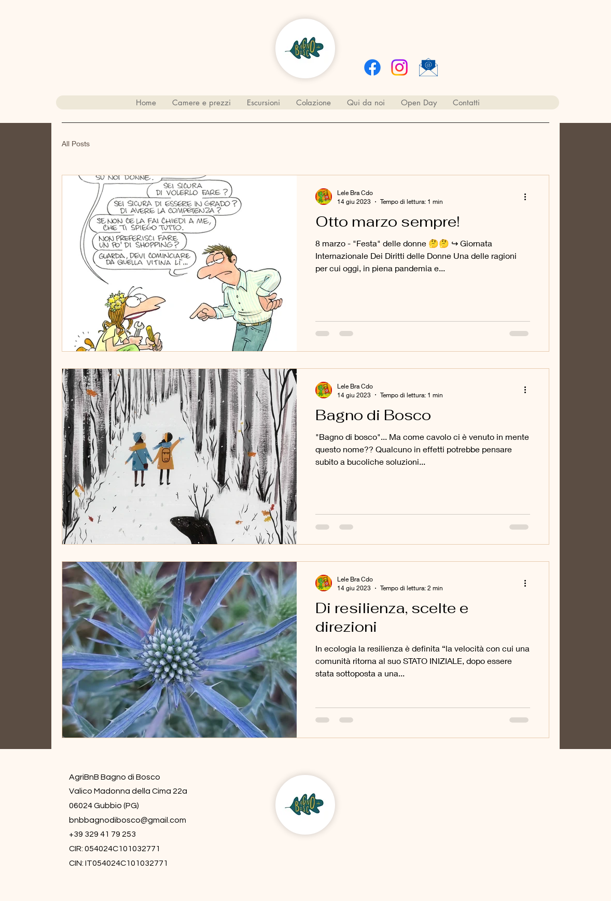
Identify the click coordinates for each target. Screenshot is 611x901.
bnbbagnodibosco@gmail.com (127, 820)
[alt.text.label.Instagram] (399, 67)
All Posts (76, 143)
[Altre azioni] (528, 196)
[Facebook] (372, 67)
